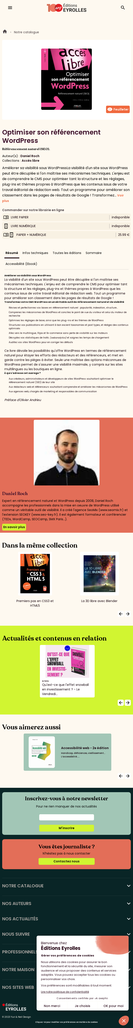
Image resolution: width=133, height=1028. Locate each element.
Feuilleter (118, 109)
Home (4, 32)
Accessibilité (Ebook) (21, 264)
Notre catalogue (26, 32)
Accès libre (30, 160)
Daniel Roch (29, 156)
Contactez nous (66, 861)
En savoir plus (14, 527)
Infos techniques (35, 253)
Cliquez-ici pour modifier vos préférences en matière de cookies (66, 1022)
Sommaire (94, 253)
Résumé (11, 253)
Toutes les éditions (67, 253)
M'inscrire (66, 828)
